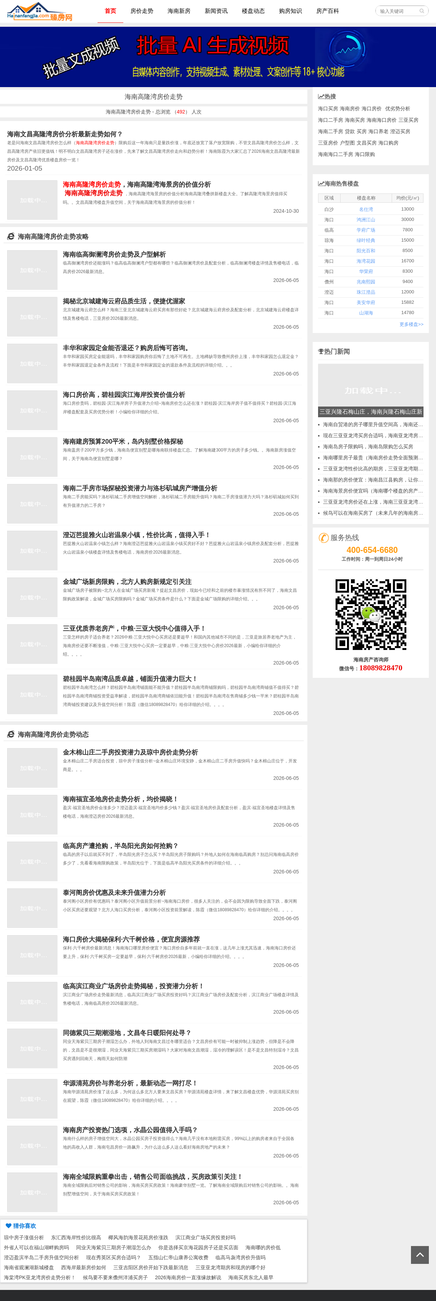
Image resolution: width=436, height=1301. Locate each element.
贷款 (350, 131)
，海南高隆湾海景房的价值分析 (137, 184)
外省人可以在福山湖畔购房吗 (36, 1247)
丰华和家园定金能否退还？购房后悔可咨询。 (127, 348)
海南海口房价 (382, 120)
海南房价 (350, 108)
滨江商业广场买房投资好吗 (205, 1237)
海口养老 (378, 131)
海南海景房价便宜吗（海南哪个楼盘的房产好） (375, 491)
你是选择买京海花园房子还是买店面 (198, 1247)
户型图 (347, 143)
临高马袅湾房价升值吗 (240, 1257)
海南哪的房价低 (263, 1247)
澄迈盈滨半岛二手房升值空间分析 (41, 1257)
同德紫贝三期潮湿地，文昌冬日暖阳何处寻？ (127, 1033)
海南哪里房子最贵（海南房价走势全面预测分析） (378, 457)
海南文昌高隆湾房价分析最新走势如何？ (65, 134)
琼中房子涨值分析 (24, 1237)
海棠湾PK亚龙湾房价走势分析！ (40, 1277)
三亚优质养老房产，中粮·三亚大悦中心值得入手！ (134, 628)
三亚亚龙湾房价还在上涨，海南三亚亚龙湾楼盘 (375, 502)
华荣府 (366, 271)
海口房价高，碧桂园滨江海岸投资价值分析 (124, 394)
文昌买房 (367, 143)
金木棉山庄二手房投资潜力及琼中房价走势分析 (130, 752)
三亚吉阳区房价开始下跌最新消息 (150, 1267)
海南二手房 (330, 131)
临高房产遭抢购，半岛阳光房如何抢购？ (121, 845)
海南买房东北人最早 (250, 1277)
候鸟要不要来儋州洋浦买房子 (115, 1277)
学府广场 (366, 230)
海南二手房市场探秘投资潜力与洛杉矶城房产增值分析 (140, 488)
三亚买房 (408, 120)
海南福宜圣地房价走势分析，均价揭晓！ (121, 799)
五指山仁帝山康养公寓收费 (178, 1257)
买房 (362, 131)
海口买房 (328, 108)
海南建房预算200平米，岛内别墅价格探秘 (123, 441)
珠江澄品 (366, 292)
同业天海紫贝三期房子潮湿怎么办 (113, 1247)
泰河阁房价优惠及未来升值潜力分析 (114, 892)
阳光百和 (366, 250)
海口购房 (388, 143)
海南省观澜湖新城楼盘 (29, 1267)
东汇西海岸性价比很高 (76, 1237)
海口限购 (365, 154)
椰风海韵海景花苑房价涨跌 (138, 1237)
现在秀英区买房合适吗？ (113, 1257)
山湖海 (366, 313)
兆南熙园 (366, 281)
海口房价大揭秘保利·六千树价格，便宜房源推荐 (131, 939)
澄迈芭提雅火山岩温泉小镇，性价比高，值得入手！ (137, 535)
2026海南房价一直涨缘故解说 (188, 1277)
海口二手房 (330, 120)
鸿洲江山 (366, 219)
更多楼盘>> (411, 324)
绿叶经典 (366, 240)
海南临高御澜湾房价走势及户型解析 (114, 254)
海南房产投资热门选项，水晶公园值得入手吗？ (130, 1130)
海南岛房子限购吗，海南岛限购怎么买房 (368, 446)
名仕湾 (366, 209)
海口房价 (372, 108)
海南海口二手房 (335, 154)
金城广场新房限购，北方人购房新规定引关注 (127, 581)
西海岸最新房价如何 (83, 1267)
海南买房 (355, 120)
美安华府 (366, 302)
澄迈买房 (400, 131)
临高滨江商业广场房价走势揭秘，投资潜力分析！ (133, 986)
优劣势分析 (397, 108)
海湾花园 (366, 261)
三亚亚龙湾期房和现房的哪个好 (230, 1267)
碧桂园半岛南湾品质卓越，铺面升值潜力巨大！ (130, 678)
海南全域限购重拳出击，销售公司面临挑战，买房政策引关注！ (153, 1176)
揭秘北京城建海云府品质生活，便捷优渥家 (124, 301)
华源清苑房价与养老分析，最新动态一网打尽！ (130, 1083)
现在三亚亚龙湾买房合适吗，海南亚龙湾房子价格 (378, 435)
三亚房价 (328, 143)
